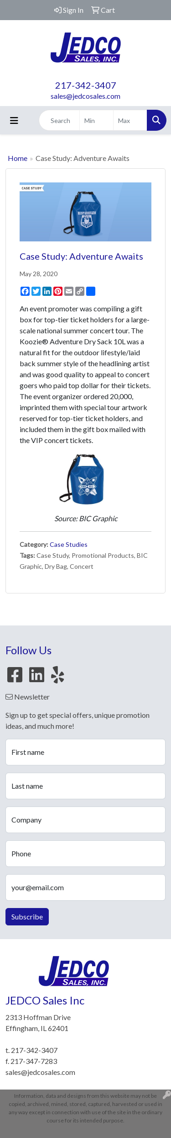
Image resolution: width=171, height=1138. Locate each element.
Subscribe (27, 916)
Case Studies (69, 544)
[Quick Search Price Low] (96, 120)
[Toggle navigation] (14, 120)
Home (17, 158)
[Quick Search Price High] (130, 120)
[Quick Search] (59, 120)
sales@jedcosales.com (85, 95)
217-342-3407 (85, 85)
